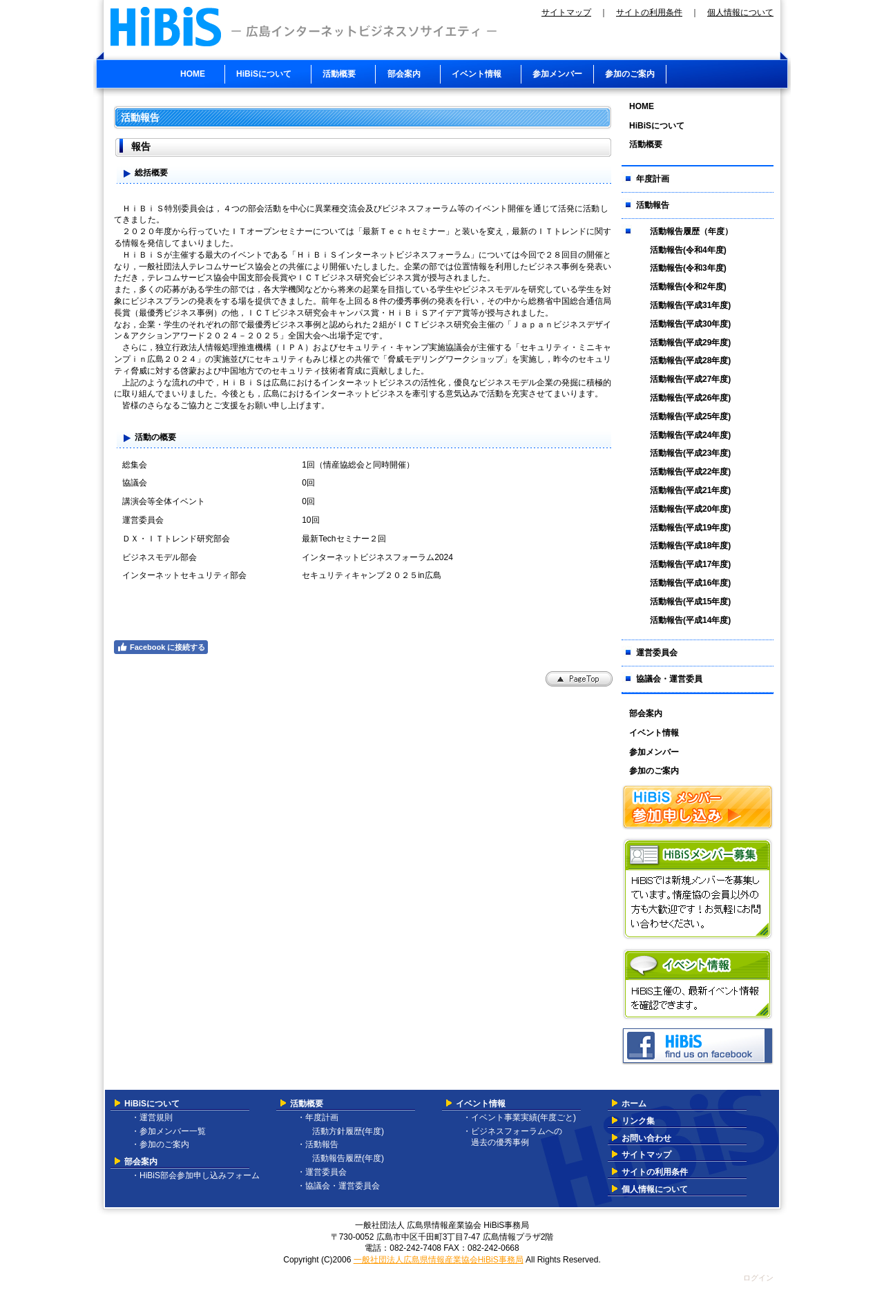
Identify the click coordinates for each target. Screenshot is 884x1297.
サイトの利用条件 (649, 12)
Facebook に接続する (161, 647)
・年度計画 (317, 1117)
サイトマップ (566, 12)
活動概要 (306, 1103)
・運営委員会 (322, 1172)
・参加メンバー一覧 (168, 1131)
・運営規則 (152, 1117)
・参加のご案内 (160, 1144)
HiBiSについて (152, 1103)
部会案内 (140, 1161)
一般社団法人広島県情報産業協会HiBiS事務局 (438, 1260)
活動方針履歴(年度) (344, 1131)
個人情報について (740, 12)
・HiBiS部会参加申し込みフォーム (195, 1175)
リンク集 (638, 1121)
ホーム (634, 1103)
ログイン (758, 1278)
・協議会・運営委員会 (338, 1186)
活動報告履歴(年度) (344, 1158)
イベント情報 (481, 1103)
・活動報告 (317, 1144)
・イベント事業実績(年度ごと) (519, 1117)
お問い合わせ (646, 1138)
